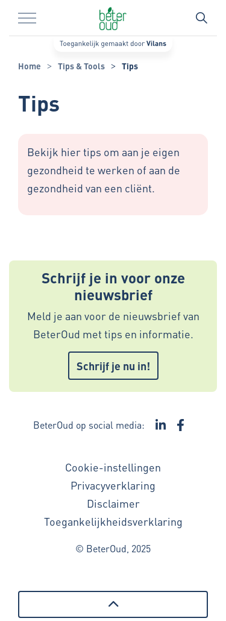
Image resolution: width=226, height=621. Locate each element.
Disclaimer (113, 503)
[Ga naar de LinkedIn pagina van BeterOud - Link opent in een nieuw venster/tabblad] (160, 425)
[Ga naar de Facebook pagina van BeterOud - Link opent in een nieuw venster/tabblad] (180, 425)
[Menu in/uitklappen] (27, 18)
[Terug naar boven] (113, 604)
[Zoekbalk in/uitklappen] (201, 18)
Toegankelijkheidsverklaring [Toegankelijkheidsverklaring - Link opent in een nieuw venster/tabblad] (113, 521)
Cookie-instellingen (113, 467)
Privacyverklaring (113, 485)
